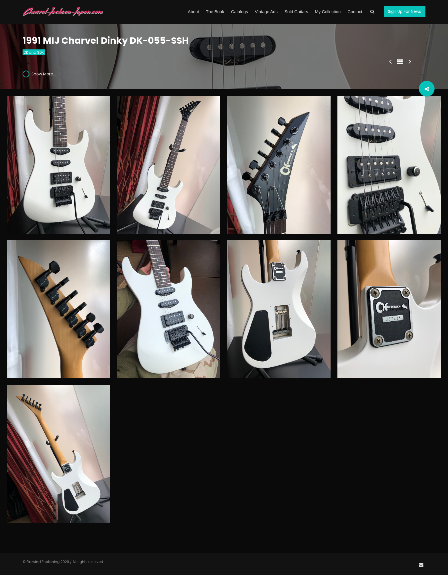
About (193, 11)
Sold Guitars (296, 11)
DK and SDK (34, 52)
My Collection (328, 11)
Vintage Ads (266, 11)
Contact (354, 11)
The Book (215, 11)
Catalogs (239, 11)
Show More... (39, 74)
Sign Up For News (404, 11)
